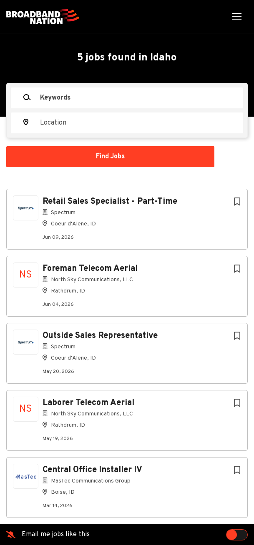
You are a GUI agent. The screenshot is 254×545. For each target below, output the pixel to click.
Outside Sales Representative (100, 336)
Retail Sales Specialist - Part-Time (110, 202)
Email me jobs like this (56, 534)
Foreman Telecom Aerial (90, 269)
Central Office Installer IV (92, 470)
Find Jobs (110, 156)
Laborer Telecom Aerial (88, 403)
